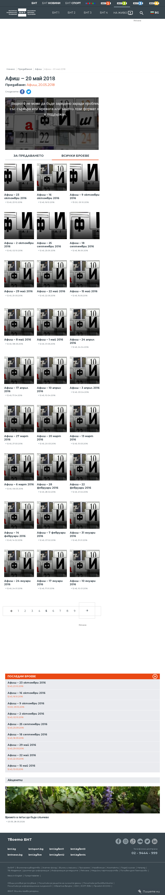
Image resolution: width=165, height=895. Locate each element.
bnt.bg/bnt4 (78, 854)
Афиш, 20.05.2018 (41, 85)
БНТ (34, 3)
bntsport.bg (36, 849)
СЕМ (76, 886)
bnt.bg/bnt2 (56, 854)
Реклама (137, 20)
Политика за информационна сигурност (30, 886)
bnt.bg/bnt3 (78, 849)
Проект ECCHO (102, 886)
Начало (11, 69)
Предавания (25, 69)
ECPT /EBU (86, 886)
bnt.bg (12, 849)
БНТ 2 (71, 12)
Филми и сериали (68, 867)
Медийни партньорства (104, 870)
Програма (84, 867)
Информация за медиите (64, 870)
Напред (141, 867)
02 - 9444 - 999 (144, 853)
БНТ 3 (88, 12)
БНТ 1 (55, 12)
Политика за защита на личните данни (60, 883)
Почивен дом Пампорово (133, 870)
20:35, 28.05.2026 (16, 821)
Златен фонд (49, 867)
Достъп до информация (36, 870)
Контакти (113, 867)
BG (157, 12)
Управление (98, 867)
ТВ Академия (14, 870)
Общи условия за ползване (22, 883)
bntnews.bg (15, 854)
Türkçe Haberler (31, 875)
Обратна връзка (63, 886)
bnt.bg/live (35, 854)
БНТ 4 (104, 12)
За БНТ (11, 867)
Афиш (38, 69)
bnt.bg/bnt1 (56, 849)
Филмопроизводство (28, 867)
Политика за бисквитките (98, 883)
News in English (15, 875)
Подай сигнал (128, 867)
